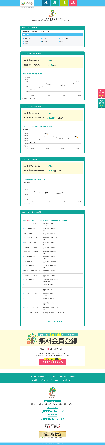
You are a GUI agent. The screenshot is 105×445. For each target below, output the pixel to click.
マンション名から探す (52, 321)
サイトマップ (54, 380)
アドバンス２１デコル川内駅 (31, 307)
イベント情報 (51, 376)
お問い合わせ (44, 380)
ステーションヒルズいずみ (30, 261)
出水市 (44, 39)
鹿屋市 (61, 41)
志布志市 (27, 43)
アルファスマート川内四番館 (31, 247)
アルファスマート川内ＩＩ (30, 275)
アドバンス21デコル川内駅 (30, 238)
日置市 (26, 41)
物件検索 (33, 376)
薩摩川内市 (27, 39)
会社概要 (34, 380)
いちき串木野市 (64, 39)
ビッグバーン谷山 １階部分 (31, 312)
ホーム (21, 7)
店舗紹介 (41, 376)
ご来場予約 (72, 376)
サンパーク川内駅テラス (30, 228)
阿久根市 (44, 41)
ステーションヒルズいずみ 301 (31, 224)
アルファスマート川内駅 (30, 242)
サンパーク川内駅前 (29, 233)
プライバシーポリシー (68, 380)
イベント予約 (62, 376)
